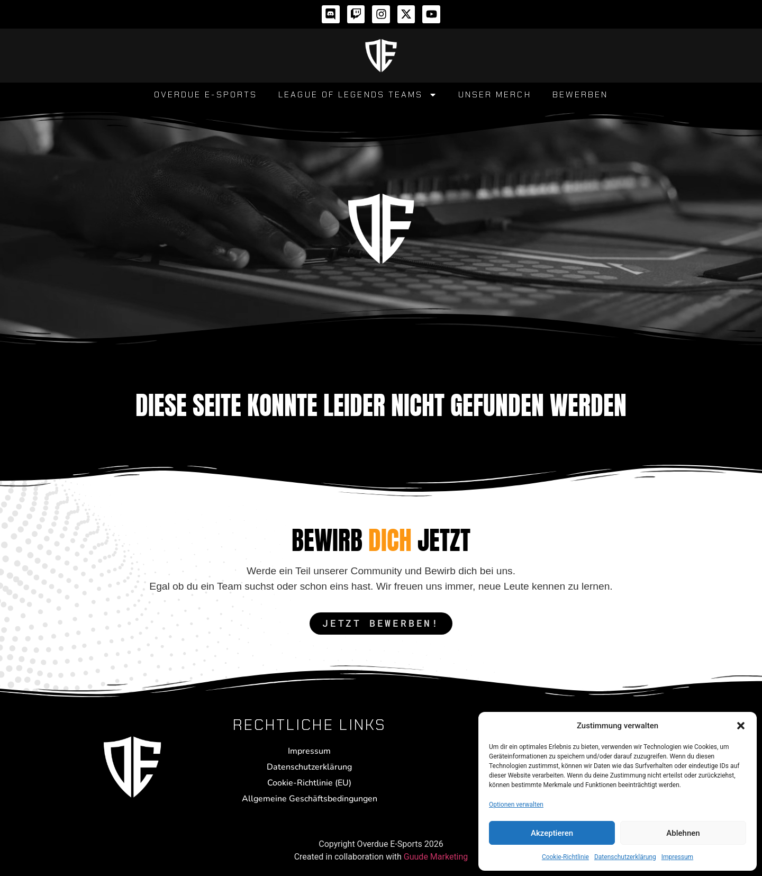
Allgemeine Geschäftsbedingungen (309, 799)
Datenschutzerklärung (625, 857)
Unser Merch (494, 94)
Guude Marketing (436, 857)
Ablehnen (683, 833)
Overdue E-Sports (206, 94)
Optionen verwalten (516, 804)
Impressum (677, 857)
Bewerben (580, 94)
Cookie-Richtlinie (565, 857)
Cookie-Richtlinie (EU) (309, 783)
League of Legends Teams (357, 94)
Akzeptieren (552, 833)
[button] (741, 725)
